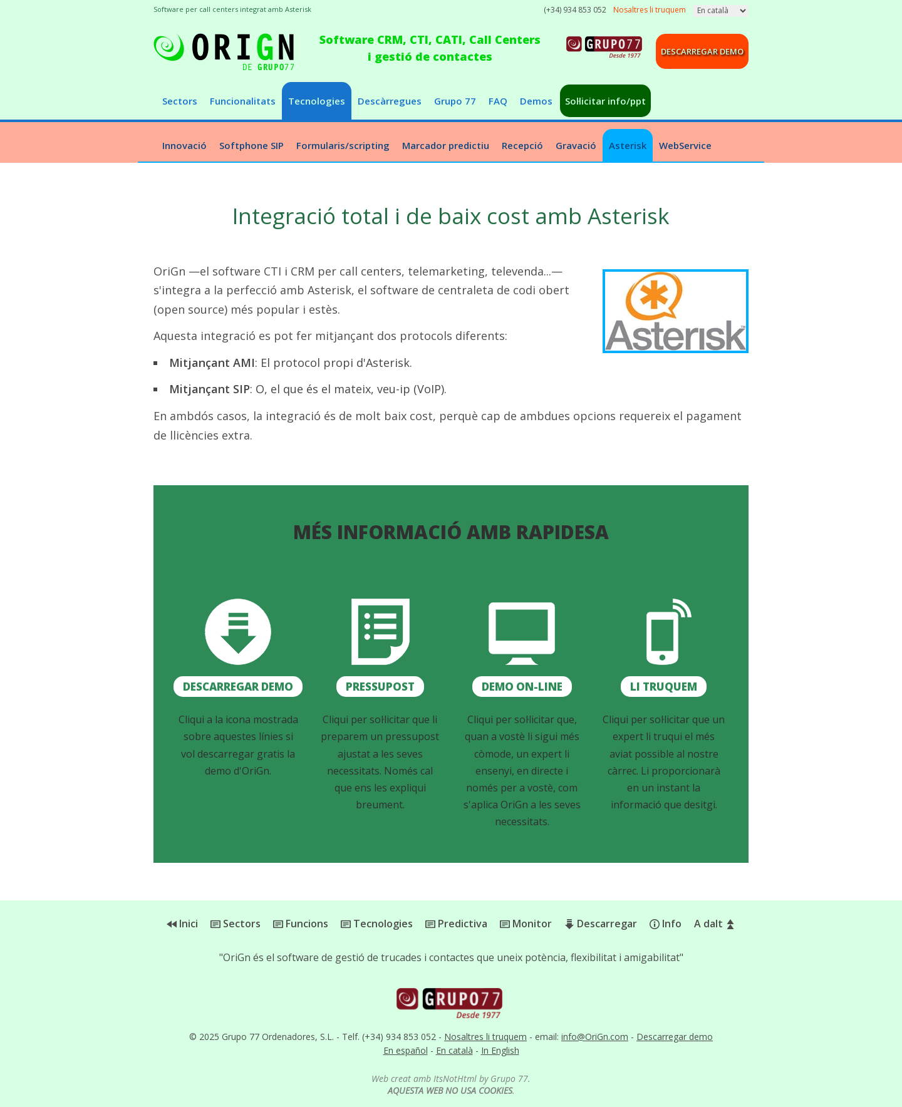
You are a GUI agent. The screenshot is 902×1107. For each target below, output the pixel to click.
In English (500, 1050)
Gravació (576, 145)
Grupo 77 (455, 101)
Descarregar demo (702, 51)
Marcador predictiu (445, 145)
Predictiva (456, 923)
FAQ (498, 101)
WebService (685, 145)
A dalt (714, 923)
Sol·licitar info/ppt (605, 101)
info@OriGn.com (594, 1037)
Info (666, 923)
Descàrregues (390, 101)
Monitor (526, 923)
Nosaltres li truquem (485, 1037)
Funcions (300, 923)
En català (454, 1050)
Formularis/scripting (343, 145)
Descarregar (600, 923)
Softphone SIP (251, 145)
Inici (182, 923)
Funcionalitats (243, 101)
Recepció (522, 145)
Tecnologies (316, 101)
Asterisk (627, 145)
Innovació (184, 145)
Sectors (179, 101)
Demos (536, 101)
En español (405, 1050)
